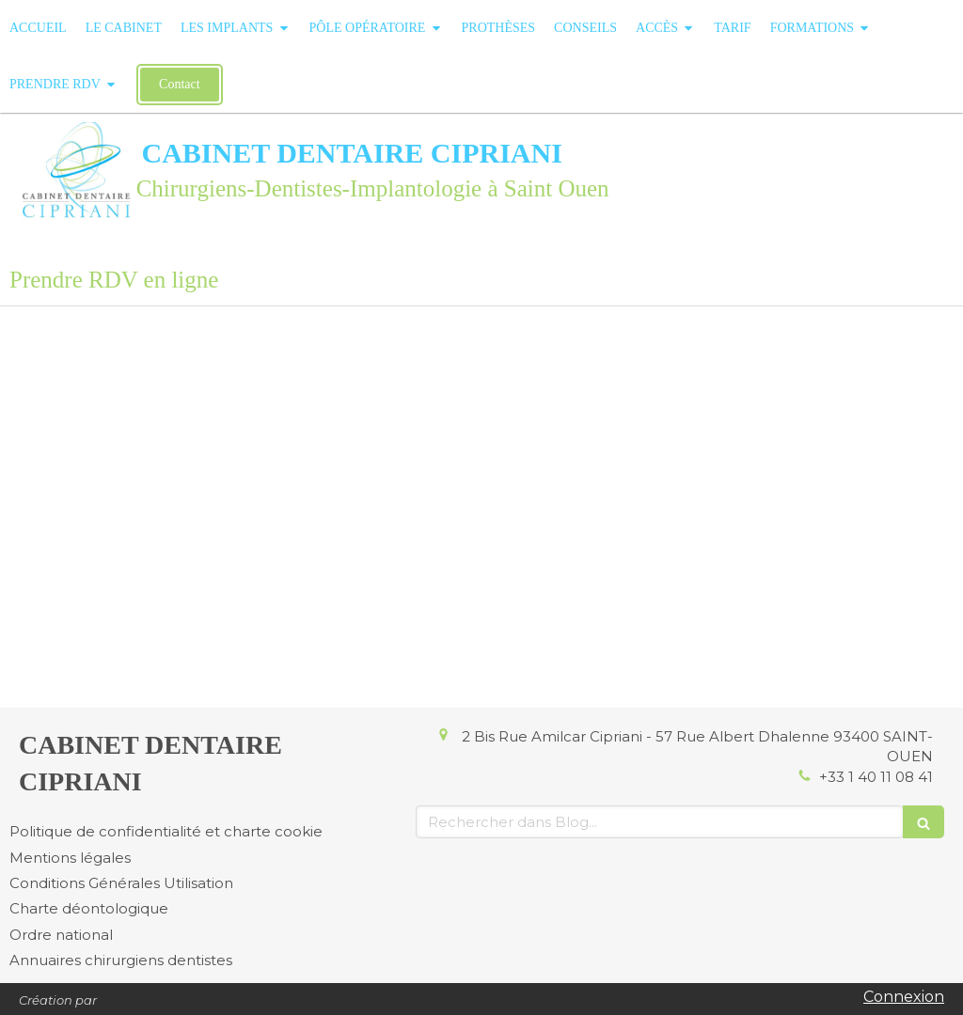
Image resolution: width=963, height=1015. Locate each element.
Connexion (903, 997)
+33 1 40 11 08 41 (876, 777)
